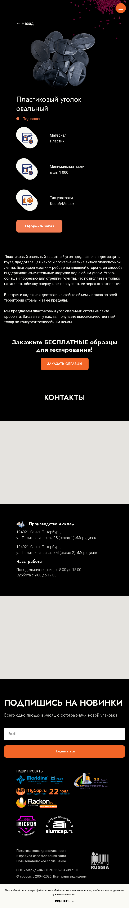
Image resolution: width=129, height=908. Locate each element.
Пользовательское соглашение (41, 861)
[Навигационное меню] (121, 8)
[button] (39, 226)
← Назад (25, 23)
